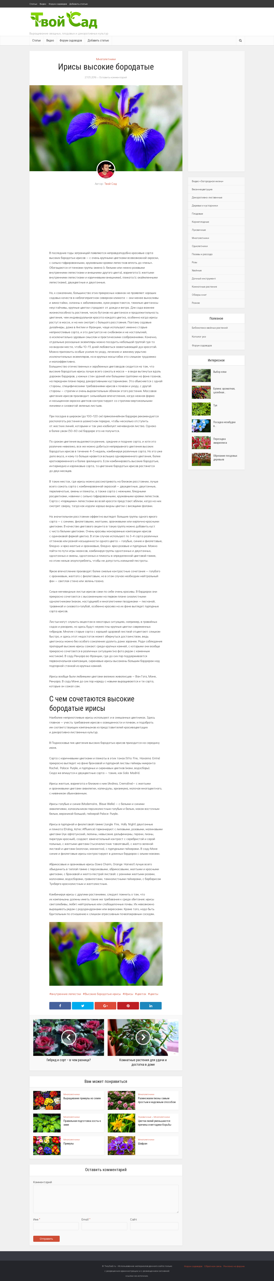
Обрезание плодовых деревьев (225, 457)
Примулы (68, 1143)
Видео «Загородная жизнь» (207, 181)
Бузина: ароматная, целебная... (224, 390)
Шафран (142, 1143)
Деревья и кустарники (205, 205)
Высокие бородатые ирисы (103, 994)
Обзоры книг (199, 294)
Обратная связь (213, 1266)
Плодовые (197, 213)
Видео (43, 3)
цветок (141, 994)
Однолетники (200, 246)
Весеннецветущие (202, 189)
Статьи (33, 3)
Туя (215, 405)
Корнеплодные (200, 221)
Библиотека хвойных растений (210, 327)
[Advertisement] (106, 218)
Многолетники (106, 59)
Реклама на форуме (234, 1266)
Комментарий (42, 1182)
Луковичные (144, 1116)
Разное (196, 303)
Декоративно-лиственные (207, 197)
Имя (36, 1219)
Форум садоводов (58, 3)
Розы (194, 262)
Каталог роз (199, 336)
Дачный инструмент (204, 278)
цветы (154, 994)
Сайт (133, 1219)
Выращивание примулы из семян (82, 1098)
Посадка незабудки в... (224, 424)
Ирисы (129, 994)
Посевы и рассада (202, 254)
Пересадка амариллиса (220, 440)
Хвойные (197, 270)
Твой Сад (110, 184)
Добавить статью (78, 3)
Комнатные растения (204, 286)
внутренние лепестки (66, 994)
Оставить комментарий (113, 77)
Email (86, 1219)
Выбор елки (219, 371)
